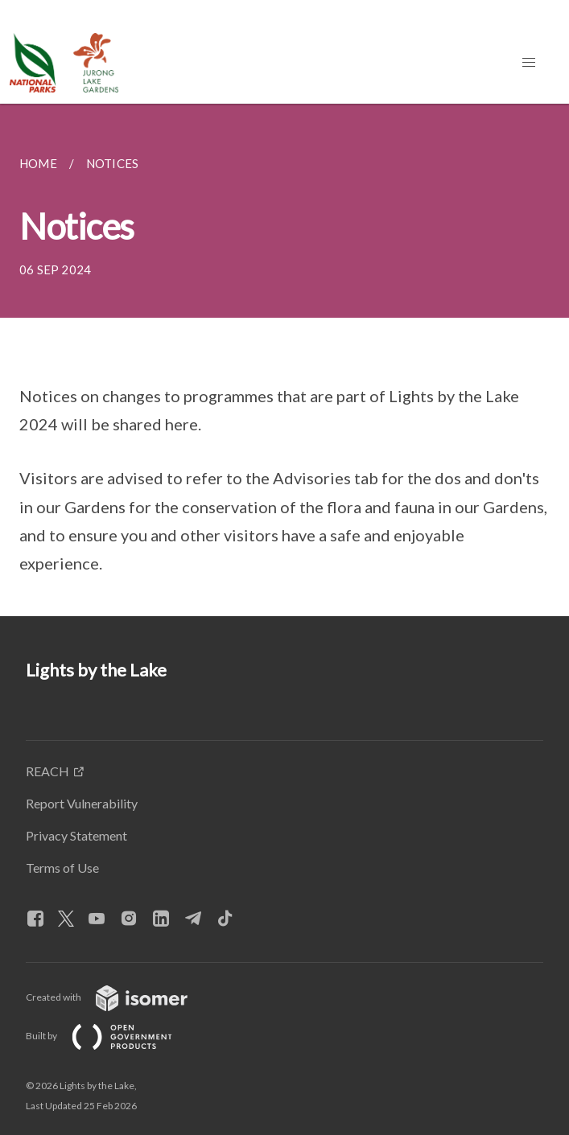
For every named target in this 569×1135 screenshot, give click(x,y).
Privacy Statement (76, 835)
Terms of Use (62, 867)
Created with (119, 997)
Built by (112, 1036)
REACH (47, 771)
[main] (284, 360)
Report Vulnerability (82, 803)
